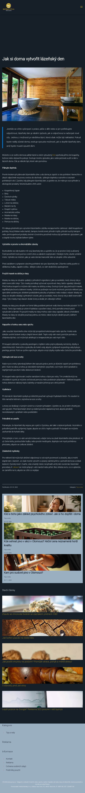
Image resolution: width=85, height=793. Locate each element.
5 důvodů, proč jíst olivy (14, 685)
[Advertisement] (42, 30)
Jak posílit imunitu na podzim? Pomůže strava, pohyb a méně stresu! (37, 661)
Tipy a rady (79, 487)
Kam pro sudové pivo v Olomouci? (23, 572)
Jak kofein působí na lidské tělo (18, 638)
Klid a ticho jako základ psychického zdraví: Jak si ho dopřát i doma (42, 514)
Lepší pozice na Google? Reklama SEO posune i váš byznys (32, 709)
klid (53, 155)
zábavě (16, 467)
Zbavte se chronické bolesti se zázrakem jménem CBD (29, 614)
